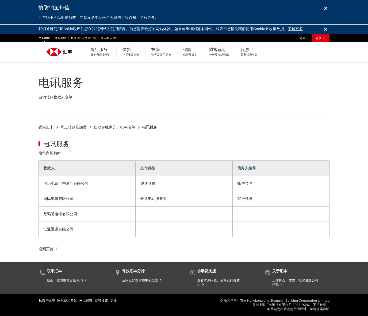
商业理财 (60, 38)
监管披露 (101, 301)
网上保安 (85, 301)
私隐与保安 (46, 301)
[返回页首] (48, 249)
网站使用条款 (67, 301)
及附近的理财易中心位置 (142, 280)
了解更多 (147, 17)
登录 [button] (321, 38)
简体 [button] (304, 37)
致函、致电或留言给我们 (67, 280)
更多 (113, 301)
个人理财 (44, 38)
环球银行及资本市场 (83, 38)
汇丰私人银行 (109, 38)
